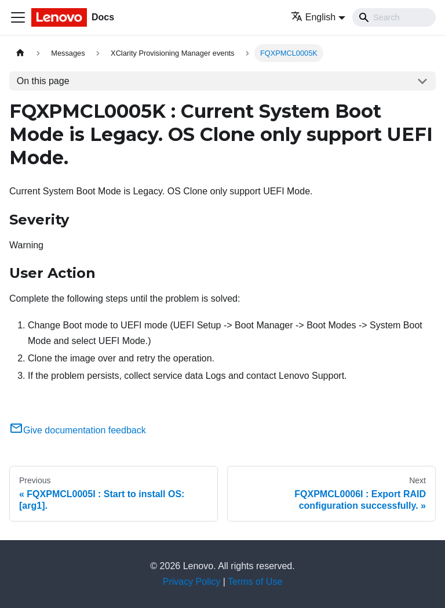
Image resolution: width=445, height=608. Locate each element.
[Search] (394, 17)
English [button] (313, 17)
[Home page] (20, 53)
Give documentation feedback (77, 430)
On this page (43, 81)
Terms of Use (255, 582)
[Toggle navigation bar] (18, 17)
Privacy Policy (192, 582)
